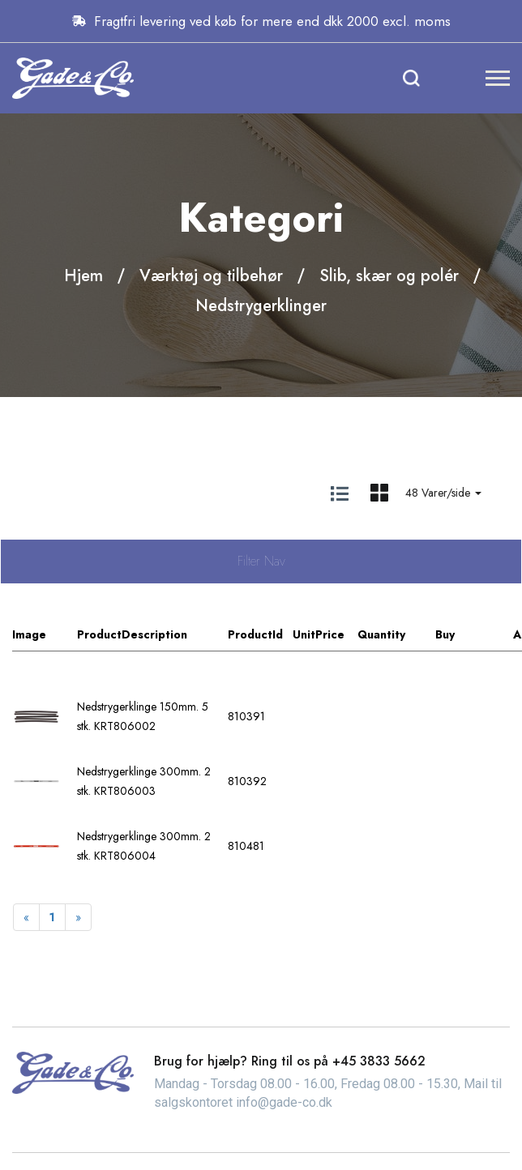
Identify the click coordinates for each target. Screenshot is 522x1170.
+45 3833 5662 (379, 1061)
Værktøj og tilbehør (211, 276)
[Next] (78, 917)
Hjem (83, 276)
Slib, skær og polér (389, 276)
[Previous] (26, 917)
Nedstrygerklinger (261, 306)
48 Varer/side (443, 493)
